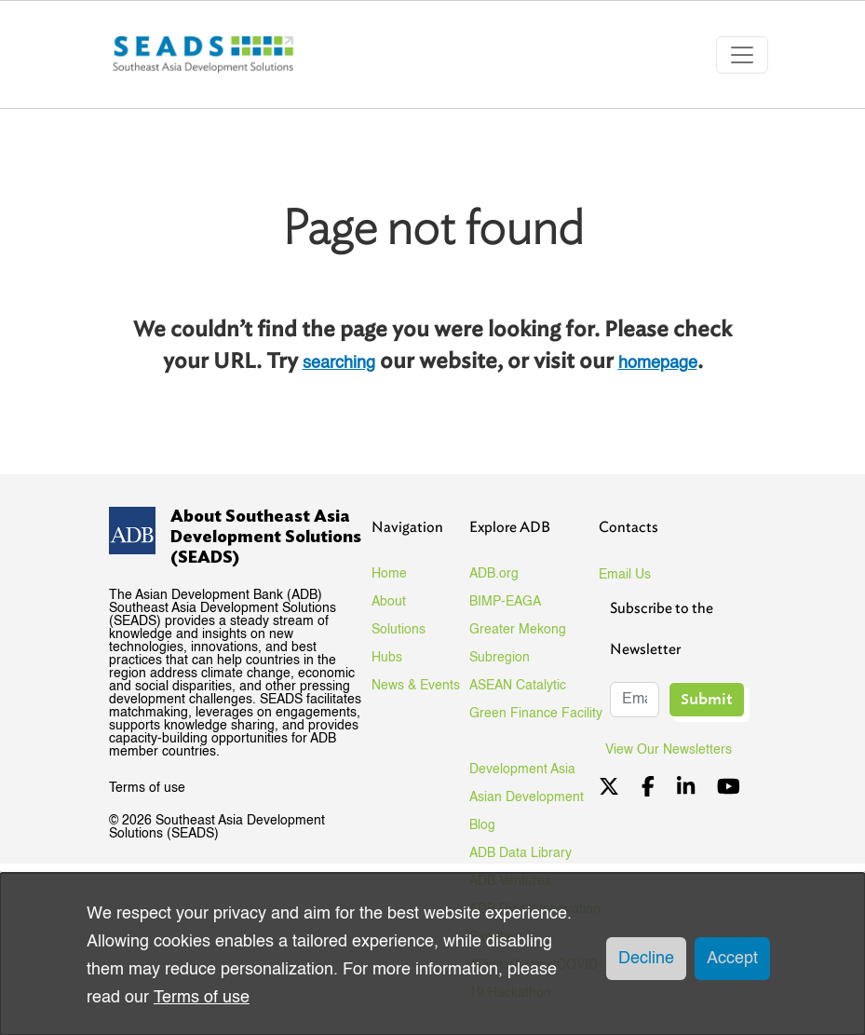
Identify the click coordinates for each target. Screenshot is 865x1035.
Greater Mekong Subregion (517, 643)
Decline (646, 958)
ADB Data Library (520, 853)
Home (389, 573)
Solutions (399, 629)
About (389, 601)
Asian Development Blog (526, 811)
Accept (732, 958)
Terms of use (147, 788)
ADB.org (494, 573)
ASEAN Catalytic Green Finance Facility (535, 699)
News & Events (416, 685)
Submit (707, 699)
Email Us (625, 574)
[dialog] (432, 954)
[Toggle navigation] (742, 55)
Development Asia (522, 769)
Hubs (387, 657)
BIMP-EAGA (505, 601)
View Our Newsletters (675, 749)
